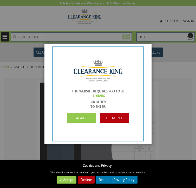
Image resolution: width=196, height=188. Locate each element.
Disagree (114, 117)
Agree (81, 117)
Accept (68, 179)
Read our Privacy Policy (117, 179)
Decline (86, 179)
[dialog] (98, 94)
